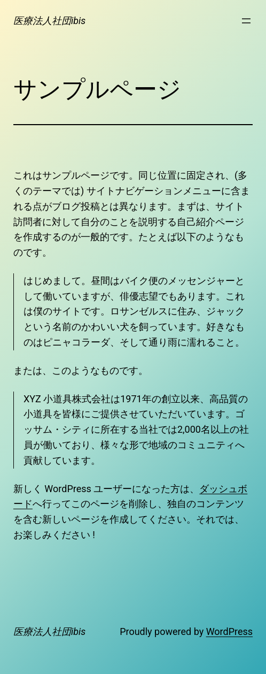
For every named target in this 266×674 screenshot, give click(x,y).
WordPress (229, 631)
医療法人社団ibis (49, 20)
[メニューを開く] (246, 20)
